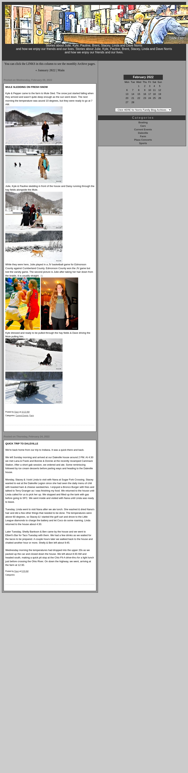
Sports (143, 143)
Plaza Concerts (143, 139)
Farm (31, 416)
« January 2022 (45, 70)
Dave (16, 412)
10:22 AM (26, 412)
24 (149, 98)
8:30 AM (25, 571)
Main (61, 70)
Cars (143, 125)
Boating (143, 122)
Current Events (22, 416)
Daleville (143, 133)
